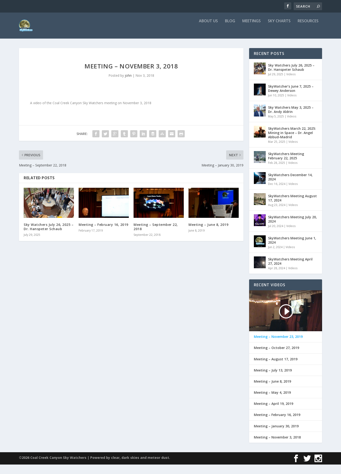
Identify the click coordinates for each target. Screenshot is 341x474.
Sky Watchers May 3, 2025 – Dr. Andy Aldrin (291, 119)
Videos (291, 84)
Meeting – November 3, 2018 (277, 447)
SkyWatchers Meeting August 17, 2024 (292, 207)
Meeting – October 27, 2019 (276, 357)
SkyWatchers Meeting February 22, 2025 (286, 165)
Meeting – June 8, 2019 (208, 234)
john (128, 85)
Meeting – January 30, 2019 (276, 436)
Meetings (251, 30)
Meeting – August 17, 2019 (275, 369)
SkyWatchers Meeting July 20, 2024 (292, 228)
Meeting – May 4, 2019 (272, 402)
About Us (208, 30)
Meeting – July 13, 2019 (273, 380)
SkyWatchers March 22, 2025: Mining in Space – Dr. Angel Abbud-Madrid (292, 142)
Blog (230, 30)
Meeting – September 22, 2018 (156, 236)
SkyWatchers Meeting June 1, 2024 (292, 249)
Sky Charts (279, 30)
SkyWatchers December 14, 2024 (290, 186)
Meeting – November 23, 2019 (278, 346)
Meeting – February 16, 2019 (103, 234)
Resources (308, 30)
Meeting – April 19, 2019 (273, 413)
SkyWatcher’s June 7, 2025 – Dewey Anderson (291, 98)
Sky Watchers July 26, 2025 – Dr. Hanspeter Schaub (48, 236)
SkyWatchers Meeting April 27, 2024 (290, 270)
